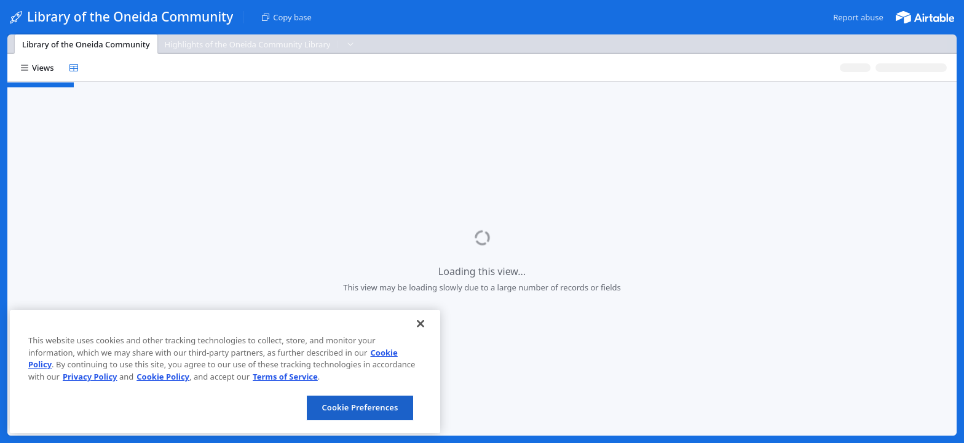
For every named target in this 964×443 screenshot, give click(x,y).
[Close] (420, 323)
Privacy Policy (90, 376)
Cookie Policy (162, 376)
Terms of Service (285, 376)
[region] (225, 371)
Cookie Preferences (360, 407)
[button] (858, 17)
